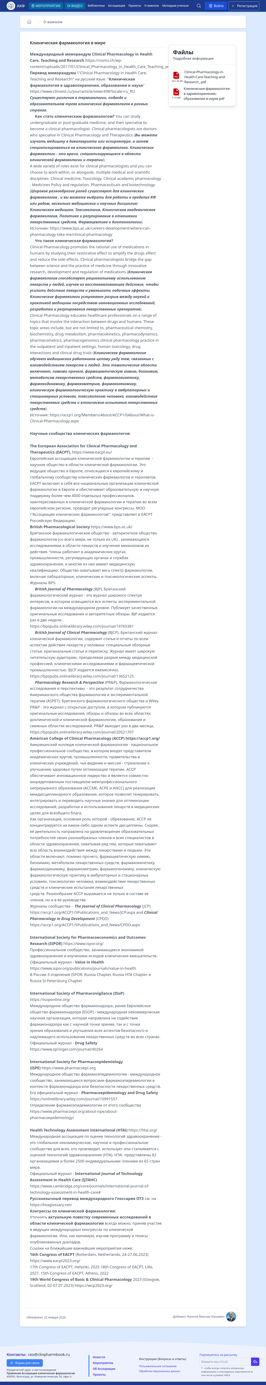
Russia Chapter (97, 974)
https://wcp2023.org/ (93, 1285)
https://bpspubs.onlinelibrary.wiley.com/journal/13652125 (82, 676)
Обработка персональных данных (159, 1371)
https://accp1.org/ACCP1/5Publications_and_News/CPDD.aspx (85, 924)
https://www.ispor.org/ (83, 943)
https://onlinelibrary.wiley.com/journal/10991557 (73, 1098)
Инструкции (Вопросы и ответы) (162, 1359)
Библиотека (96, 5)
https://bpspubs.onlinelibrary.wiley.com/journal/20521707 (82, 732)
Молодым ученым (175, 5)
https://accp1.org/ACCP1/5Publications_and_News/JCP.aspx (82, 912)
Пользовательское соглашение (158, 1366)
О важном (151, 5)
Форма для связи (24, 1363)
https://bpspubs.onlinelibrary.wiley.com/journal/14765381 (82, 626)
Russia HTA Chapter (130, 974)
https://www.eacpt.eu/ (92, 452)
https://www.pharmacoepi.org (69, 1067)
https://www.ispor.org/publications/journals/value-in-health (83, 968)
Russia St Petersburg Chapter (56, 980)
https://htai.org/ (142, 1130)
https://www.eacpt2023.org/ (55, 1260)
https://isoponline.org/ (50, 999)
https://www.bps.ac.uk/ (111, 526)
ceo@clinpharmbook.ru (49, 1354)
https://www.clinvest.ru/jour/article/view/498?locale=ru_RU (82, 91)
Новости (99, 1357)
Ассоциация (116, 5)
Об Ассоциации (104, 1369)
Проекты (134, 5)
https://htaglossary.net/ (51, 1204)
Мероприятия (103, 1363)
